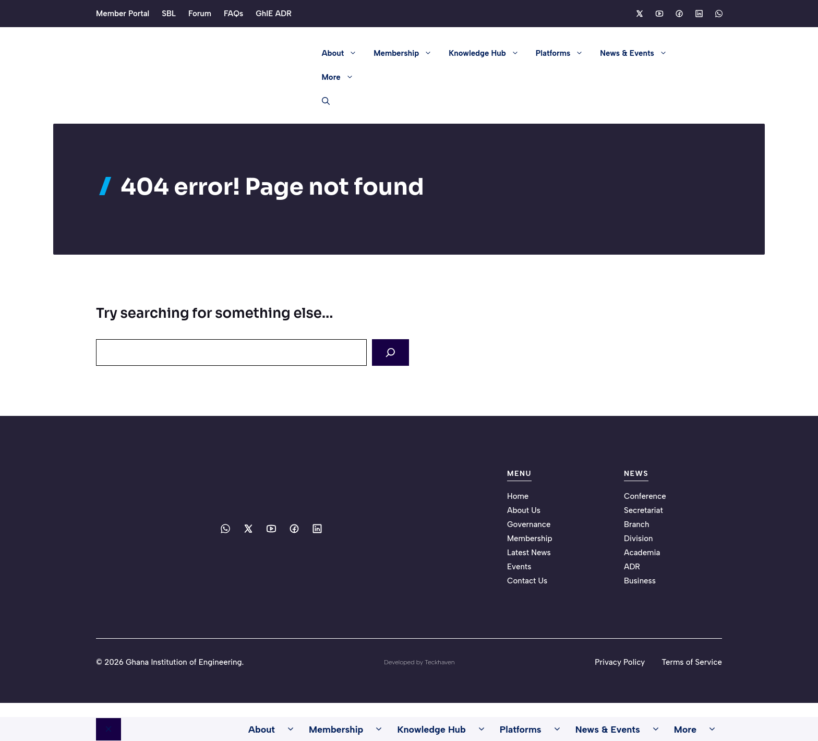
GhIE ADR (274, 13)
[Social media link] (639, 13)
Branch (636, 523)
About (344, 53)
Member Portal (122, 13)
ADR (632, 565)
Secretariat (643, 509)
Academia (642, 551)
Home (517, 495)
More (342, 77)
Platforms (564, 53)
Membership (407, 53)
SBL (169, 13)
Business (640, 579)
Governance (529, 523)
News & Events (637, 53)
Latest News (529, 551)
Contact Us (527, 579)
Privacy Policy (620, 661)
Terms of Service (691, 661)
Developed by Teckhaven (419, 661)
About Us (523, 509)
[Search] (392, 352)
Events (519, 565)
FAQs (233, 13)
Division (638, 537)
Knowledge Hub (488, 53)
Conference (645, 495)
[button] (322, 101)
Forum (199, 13)
